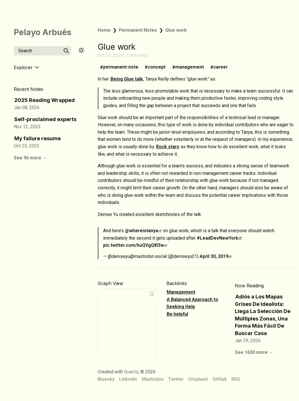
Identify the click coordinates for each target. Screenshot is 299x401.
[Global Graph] (152, 293)
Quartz (131, 371)
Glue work (176, 30)
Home (104, 30)
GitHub (220, 379)
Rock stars (167, 146)
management (189, 67)
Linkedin (128, 379)
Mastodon (153, 379)
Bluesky (106, 379)
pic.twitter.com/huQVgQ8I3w (135, 245)
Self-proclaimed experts (45, 119)
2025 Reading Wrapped (44, 100)
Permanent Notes (138, 30)
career (220, 67)
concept (157, 67)
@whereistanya (143, 230)
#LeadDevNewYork (219, 238)
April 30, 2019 (215, 256)
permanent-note (120, 67)
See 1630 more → (254, 352)
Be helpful (177, 314)
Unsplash (198, 379)
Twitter (176, 379)
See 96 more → (30, 158)
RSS (235, 379)
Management (181, 292)
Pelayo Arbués (42, 32)
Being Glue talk (127, 79)
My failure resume (37, 138)
